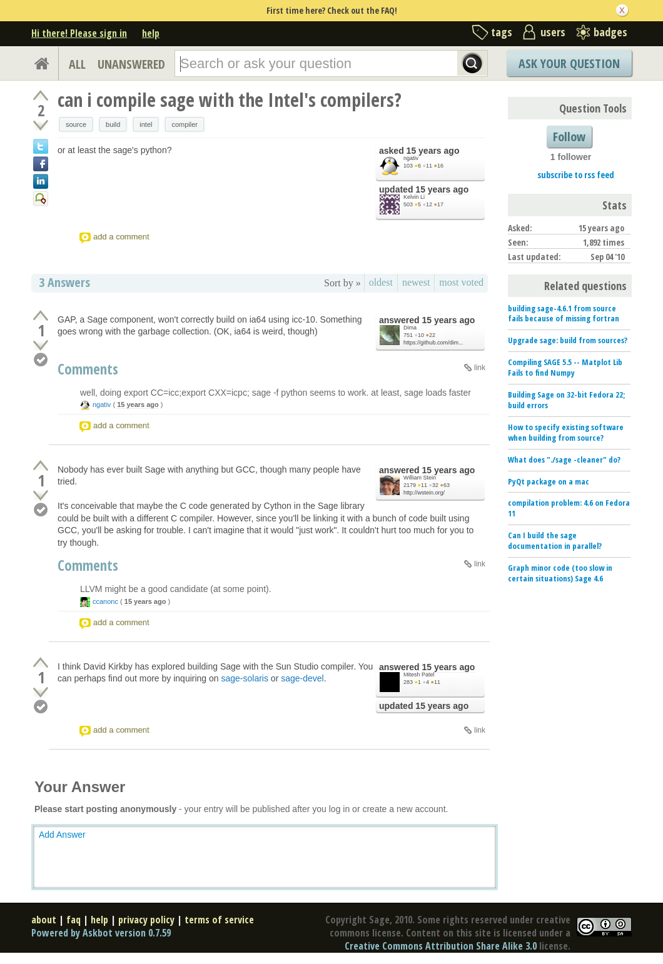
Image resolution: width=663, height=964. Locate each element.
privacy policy (146, 919)
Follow (569, 136)
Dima (410, 327)
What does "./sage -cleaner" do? (564, 459)
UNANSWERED (131, 64)
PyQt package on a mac (548, 481)
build (113, 124)
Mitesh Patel (419, 674)
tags (501, 31)
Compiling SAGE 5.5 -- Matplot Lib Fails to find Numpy (565, 367)
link (479, 367)
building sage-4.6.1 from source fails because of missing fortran (563, 313)
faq (73, 919)
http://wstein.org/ (424, 493)
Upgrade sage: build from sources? (567, 340)
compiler (184, 124)
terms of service (219, 919)
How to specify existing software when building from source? (566, 432)
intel (145, 124)
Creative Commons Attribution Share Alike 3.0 (441, 946)
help (150, 33)
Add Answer (62, 835)
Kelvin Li (414, 197)
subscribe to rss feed (575, 175)
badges (610, 31)
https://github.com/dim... (433, 342)
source (76, 124)
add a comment (121, 236)
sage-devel (302, 678)
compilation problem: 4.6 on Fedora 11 (569, 508)
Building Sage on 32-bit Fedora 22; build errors (566, 400)
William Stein (419, 477)
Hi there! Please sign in (79, 33)
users (552, 31)
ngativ (410, 158)
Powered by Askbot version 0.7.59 (101, 933)
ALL (77, 64)
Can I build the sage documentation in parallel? (555, 540)
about (43, 919)
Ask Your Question (569, 63)
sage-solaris (244, 678)
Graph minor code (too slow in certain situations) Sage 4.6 (560, 573)
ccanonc (105, 601)
